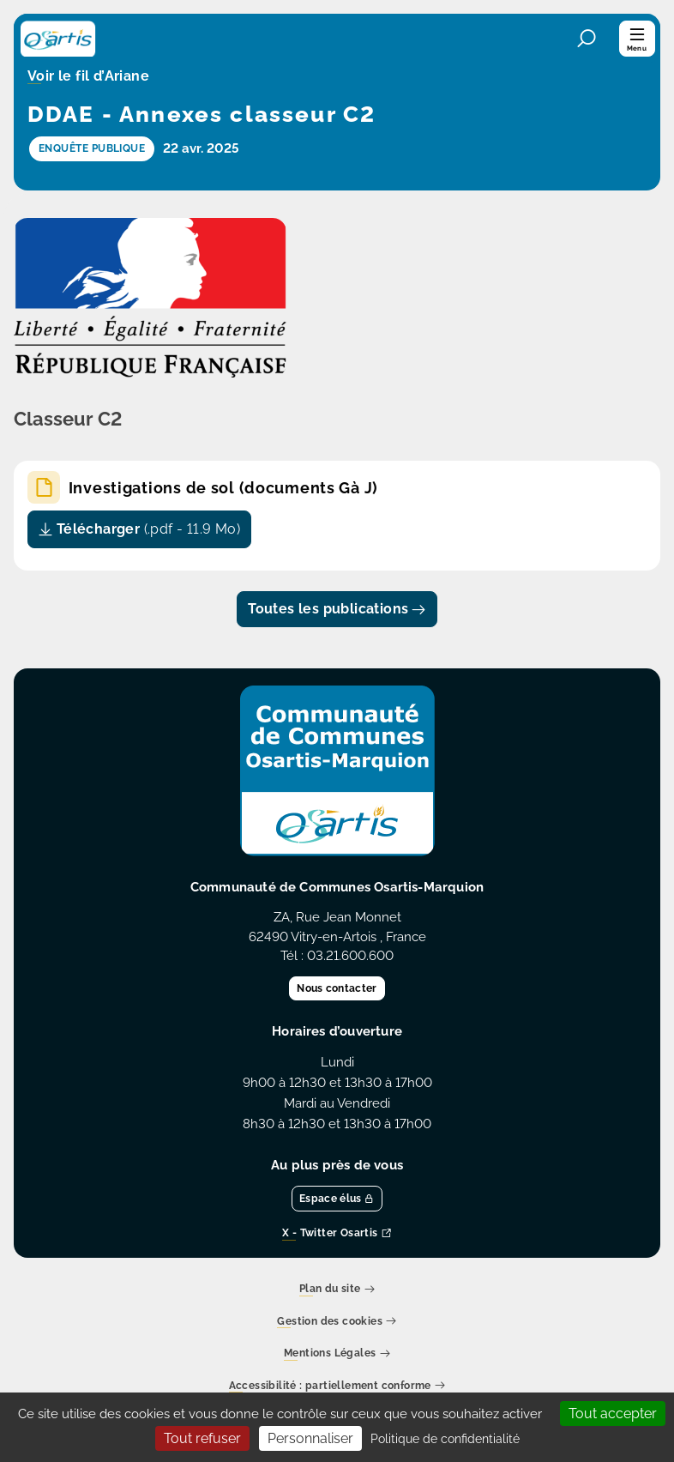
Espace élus (337, 1199)
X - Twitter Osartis (337, 1234)
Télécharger (139, 529)
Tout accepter (613, 1413)
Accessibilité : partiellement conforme (337, 1386)
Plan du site (337, 1290)
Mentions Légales (337, 1354)
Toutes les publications (337, 609)
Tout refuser (202, 1438)
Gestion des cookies (336, 1321)
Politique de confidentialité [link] (445, 1439)
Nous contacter (336, 988)
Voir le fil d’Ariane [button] (88, 77)
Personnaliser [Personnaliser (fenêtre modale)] (310, 1438)
